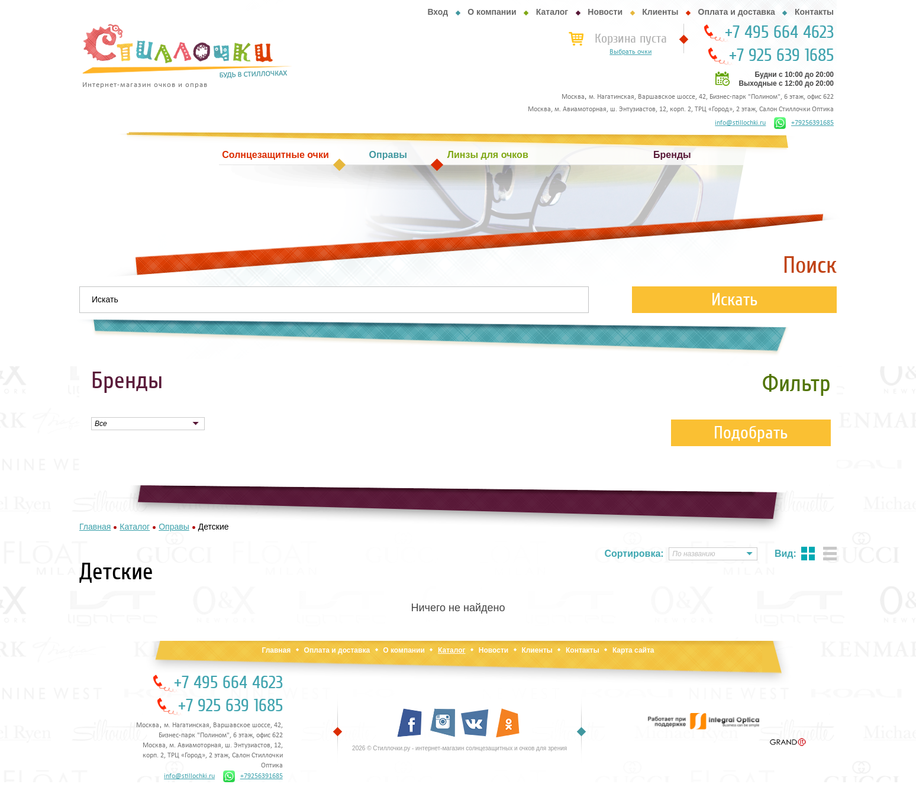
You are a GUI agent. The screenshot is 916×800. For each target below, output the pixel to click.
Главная (276, 650)
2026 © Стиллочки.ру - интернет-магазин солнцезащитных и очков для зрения (459, 748)
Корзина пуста (631, 38)
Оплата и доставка (736, 12)
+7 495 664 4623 (779, 32)
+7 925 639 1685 (781, 55)
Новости (605, 12)
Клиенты (660, 12)
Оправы (388, 155)
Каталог (552, 12)
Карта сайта (633, 650)
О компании (491, 12)
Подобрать (751, 432)
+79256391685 (804, 123)
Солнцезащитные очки (275, 155)
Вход (437, 12)
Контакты (814, 12)
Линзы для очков (487, 155)
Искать (734, 299)
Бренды (672, 155)
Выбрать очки (630, 52)
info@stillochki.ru (740, 123)
